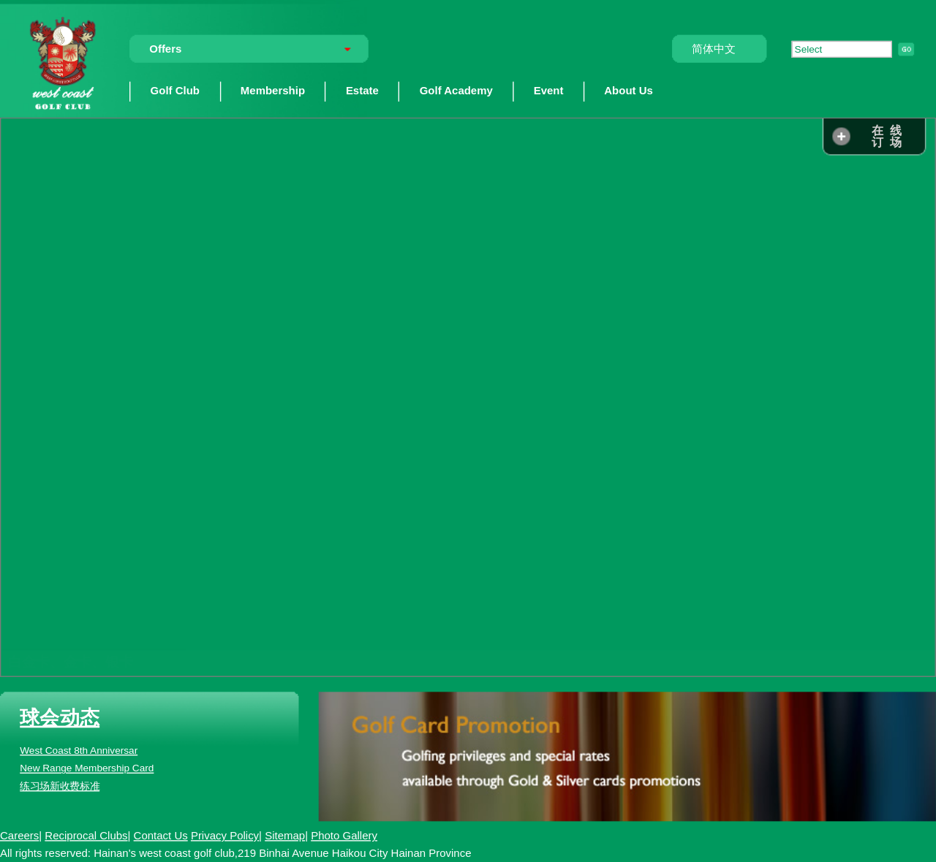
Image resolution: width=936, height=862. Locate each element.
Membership (273, 91)
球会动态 (59, 718)
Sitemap (285, 835)
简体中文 (714, 49)
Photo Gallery (344, 835)
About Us (628, 91)
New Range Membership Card (87, 768)
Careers (19, 835)
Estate (362, 91)
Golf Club (175, 91)
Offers (165, 49)
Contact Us (161, 835)
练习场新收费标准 (59, 786)
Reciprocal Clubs (86, 835)
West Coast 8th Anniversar (78, 750)
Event (549, 91)
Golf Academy (456, 91)
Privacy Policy (225, 835)
